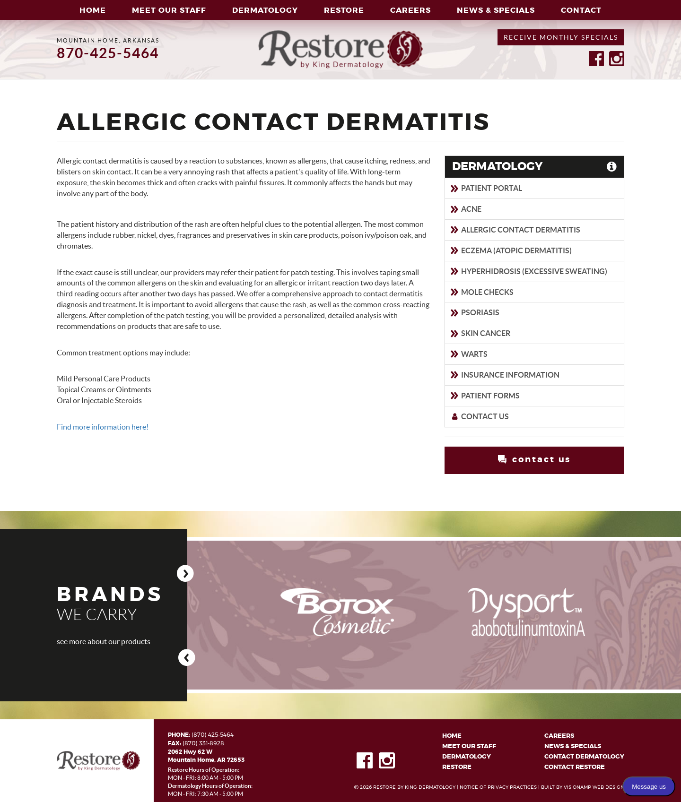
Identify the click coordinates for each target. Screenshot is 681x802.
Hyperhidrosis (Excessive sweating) (528, 271)
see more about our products (103, 642)
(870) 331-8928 (203, 743)
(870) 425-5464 (213, 735)
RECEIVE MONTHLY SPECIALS (561, 37)
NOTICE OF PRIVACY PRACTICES (498, 787)
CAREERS (410, 10)
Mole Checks (482, 292)
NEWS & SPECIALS (496, 10)
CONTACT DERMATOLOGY (584, 757)
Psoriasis (474, 312)
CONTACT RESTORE (574, 768)
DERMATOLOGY (265, 10)
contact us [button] (534, 459)
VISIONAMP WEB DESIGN (594, 787)
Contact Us (479, 416)
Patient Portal (486, 188)
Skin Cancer (480, 333)
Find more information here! (102, 427)
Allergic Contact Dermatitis (515, 229)
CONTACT (581, 10)
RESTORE (344, 10)
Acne (465, 209)
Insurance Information (504, 375)
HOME (92, 10)
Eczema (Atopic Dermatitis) (511, 250)
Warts (469, 354)
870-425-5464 (108, 53)
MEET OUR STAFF (169, 10)
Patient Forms (485, 395)
